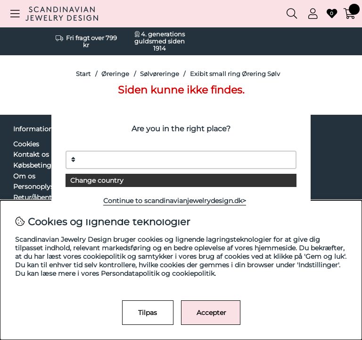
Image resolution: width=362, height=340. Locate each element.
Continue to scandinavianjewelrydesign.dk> (174, 200)
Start (83, 73)
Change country (96, 180)
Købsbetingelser (40, 165)
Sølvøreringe (159, 73)
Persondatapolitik (130, 273)
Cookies (26, 144)
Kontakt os (31, 154)
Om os (24, 176)
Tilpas (147, 312)
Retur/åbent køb (39, 197)
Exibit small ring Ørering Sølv (235, 73)
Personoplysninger (44, 186)
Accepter (211, 312)
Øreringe (115, 73)
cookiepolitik (193, 273)
